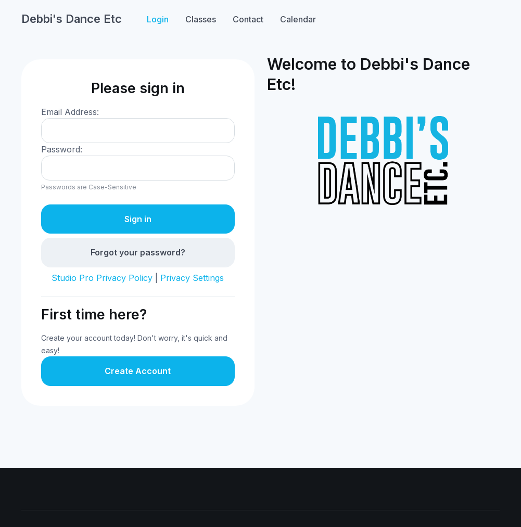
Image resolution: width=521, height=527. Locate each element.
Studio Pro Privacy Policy (102, 278)
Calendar (298, 19)
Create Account (138, 371)
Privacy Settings (192, 278)
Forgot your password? (138, 252)
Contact (248, 19)
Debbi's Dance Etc (71, 18)
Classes (200, 19)
